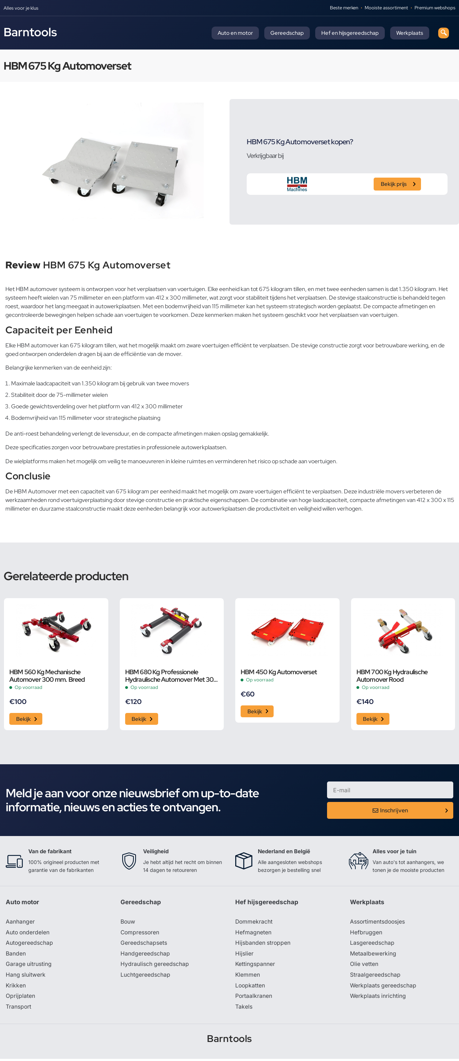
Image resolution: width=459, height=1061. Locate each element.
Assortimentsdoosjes (378, 922)
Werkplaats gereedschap (383, 987)
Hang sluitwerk (26, 976)
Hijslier (244, 955)
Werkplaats (409, 33)
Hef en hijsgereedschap (350, 33)
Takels (243, 1009)
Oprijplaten (20, 998)
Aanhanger (20, 922)
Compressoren (140, 933)
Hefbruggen (366, 933)
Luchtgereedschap (145, 976)
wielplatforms (31, 461)
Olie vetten (364, 966)
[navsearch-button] (443, 33)
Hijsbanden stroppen (263, 944)
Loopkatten (250, 987)
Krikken (16, 987)
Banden (16, 955)
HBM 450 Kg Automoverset (279, 672)
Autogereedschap (29, 944)
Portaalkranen (254, 998)
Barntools (30, 31)
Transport (19, 1009)
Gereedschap (287, 33)
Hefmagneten (253, 933)
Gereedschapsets (143, 944)
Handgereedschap (145, 955)
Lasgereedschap (372, 944)
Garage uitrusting (29, 966)
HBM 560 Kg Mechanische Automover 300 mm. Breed (47, 675)
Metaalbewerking (373, 955)
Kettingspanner (255, 966)
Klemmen (247, 976)
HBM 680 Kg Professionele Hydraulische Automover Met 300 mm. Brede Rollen (171, 675)
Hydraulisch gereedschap (154, 966)
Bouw (128, 922)
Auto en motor (235, 33)
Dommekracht (254, 922)
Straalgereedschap (375, 976)
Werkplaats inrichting (378, 998)
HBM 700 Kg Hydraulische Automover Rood (392, 675)
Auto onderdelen (28, 933)
